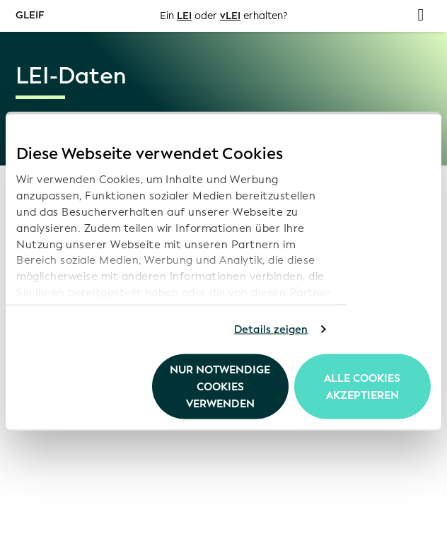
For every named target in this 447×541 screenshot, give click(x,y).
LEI (184, 16)
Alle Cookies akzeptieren (362, 386)
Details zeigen (271, 329)
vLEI (230, 16)
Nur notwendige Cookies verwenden (220, 386)
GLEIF (30, 15)
